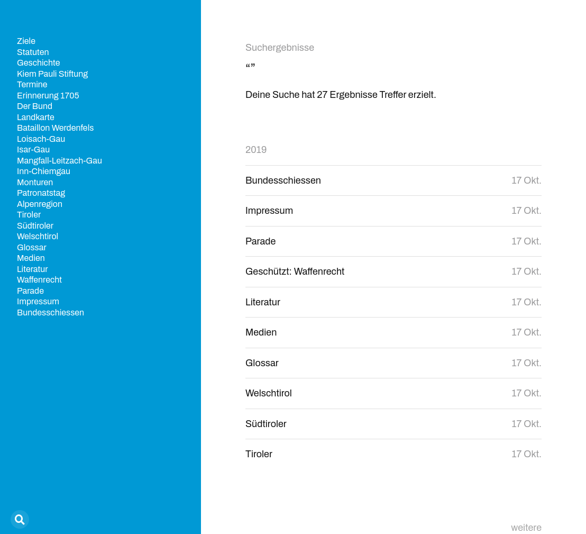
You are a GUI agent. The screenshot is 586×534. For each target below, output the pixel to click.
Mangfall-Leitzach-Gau (59, 160)
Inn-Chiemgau (43, 171)
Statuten (33, 52)
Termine (32, 84)
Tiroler (29, 214)
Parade (30, 290)
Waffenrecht (39, 279)
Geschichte (38, 62)
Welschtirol (37, 236)
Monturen (35, 182)
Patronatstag (41, 192)
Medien (31, 258)
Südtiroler (35, 225)
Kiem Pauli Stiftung (52, 73)
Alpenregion (39, 204)
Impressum (38, 301)
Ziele (26, 41)
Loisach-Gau (41, 138)
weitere (526, 527)
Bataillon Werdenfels (55, 127)
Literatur (32, 269)
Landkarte (35, 117)
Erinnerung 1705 (48, 95)
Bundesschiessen (50, 312)
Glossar (32, 247)
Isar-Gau (33, 149)
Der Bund (34, 106)
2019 (256, 149)
